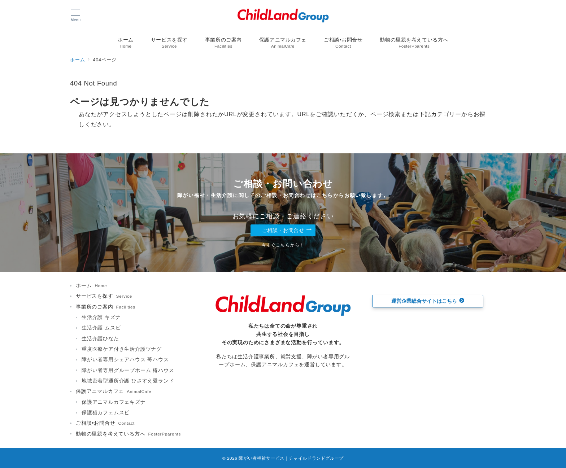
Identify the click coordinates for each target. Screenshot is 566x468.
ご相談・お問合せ (287, 230)
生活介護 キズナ (101, 317)
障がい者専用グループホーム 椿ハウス (128, 370)
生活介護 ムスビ (101, 328)
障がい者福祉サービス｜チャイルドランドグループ (291, 458)
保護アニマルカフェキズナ (114, 402)
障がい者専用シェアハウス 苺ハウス (125, 359)
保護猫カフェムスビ (106, 412)
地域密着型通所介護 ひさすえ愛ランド (128, 381)
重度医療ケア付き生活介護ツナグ (122, 349)
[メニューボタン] (75, 15)
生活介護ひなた (100, 338)
